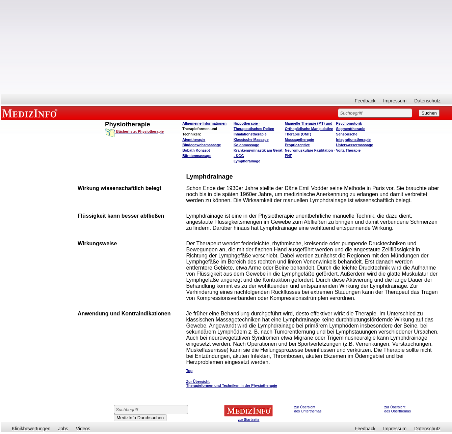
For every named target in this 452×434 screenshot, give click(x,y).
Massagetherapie (299, 139)
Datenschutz (427, 100)
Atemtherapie (193, 139)
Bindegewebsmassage (201, 145)
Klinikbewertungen (31, 428)
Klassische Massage (251, 139)
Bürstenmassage (196, 156)
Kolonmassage (246, 145)
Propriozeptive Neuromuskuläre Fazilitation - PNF (310, 150)
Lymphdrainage (247, 161)
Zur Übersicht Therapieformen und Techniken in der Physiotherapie (231, 383)
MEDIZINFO (31, 113)
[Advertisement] (226, 47)
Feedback (365, 100)
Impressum (394, 100)
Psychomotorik (349, 123)
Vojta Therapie (348, 150)
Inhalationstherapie (250, 134)
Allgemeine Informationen (204, 123)
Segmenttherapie (350, 129)
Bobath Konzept (196, 150)
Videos (83, 428)
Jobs (63, 428)
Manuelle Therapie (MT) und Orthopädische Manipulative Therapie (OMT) (309, 128)
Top (189, 371)
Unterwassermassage (354, 145)
